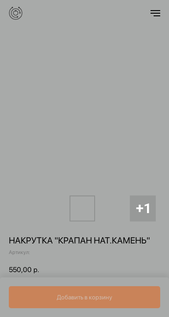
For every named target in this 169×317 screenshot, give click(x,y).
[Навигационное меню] (155, 13)
